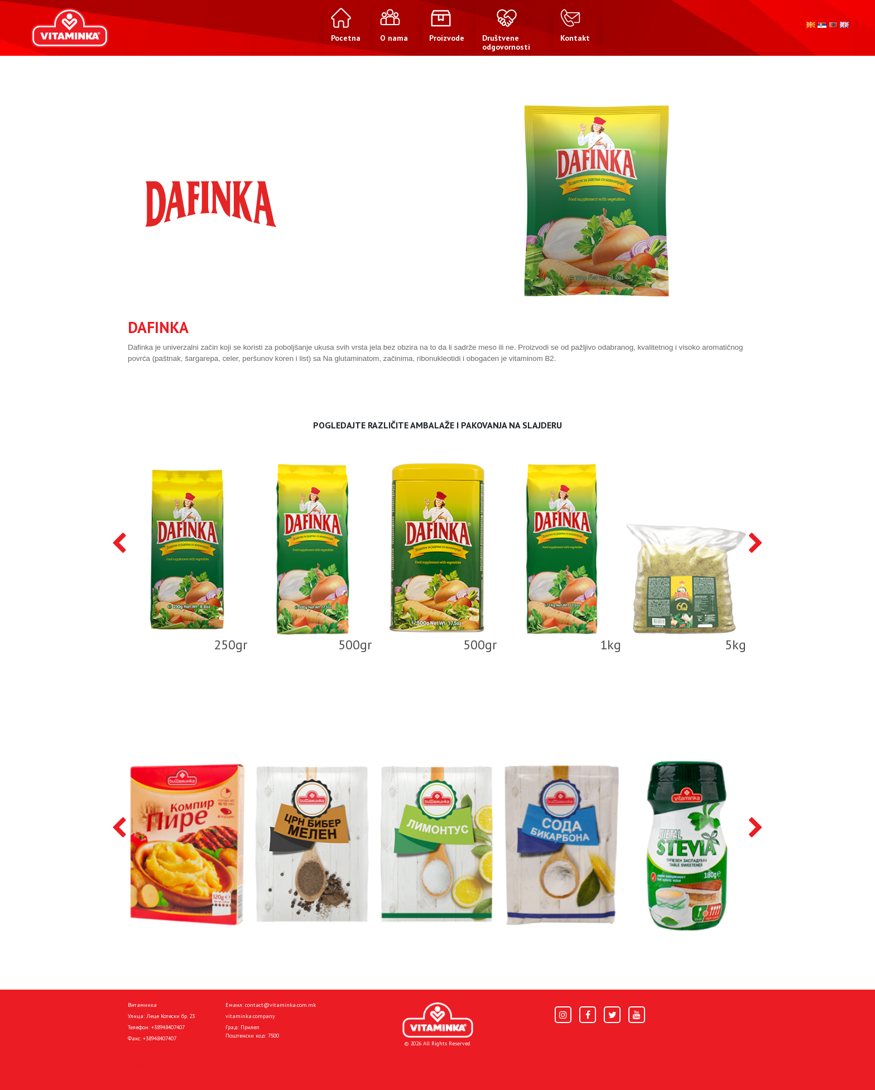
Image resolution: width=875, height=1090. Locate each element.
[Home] (437, 1020)
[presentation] (119, 544)
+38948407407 (168, 1027)
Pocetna (143, 1063)
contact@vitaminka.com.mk (280, 1005)
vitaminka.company (250, 1016)
